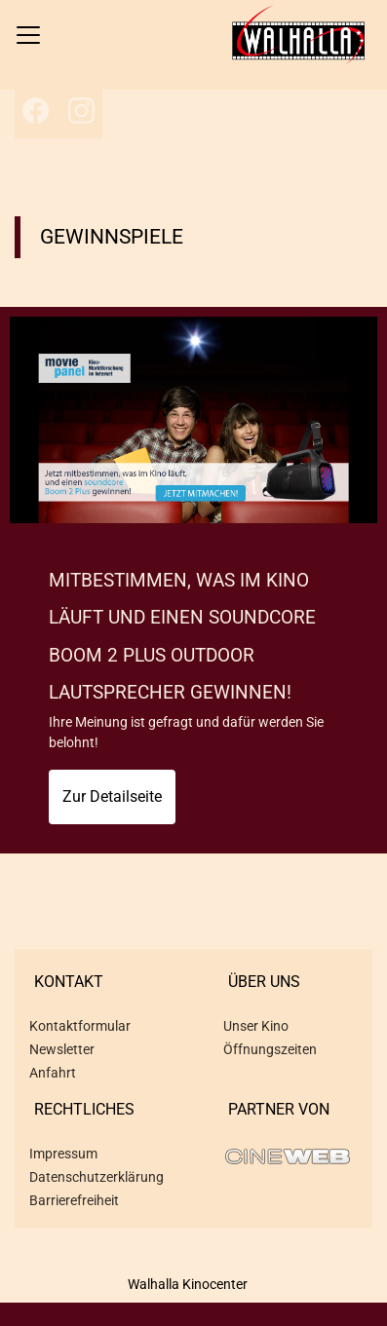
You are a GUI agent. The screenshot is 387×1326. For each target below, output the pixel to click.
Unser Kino (256, 1026)
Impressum (63, 1153)
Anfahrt (52, 1072)
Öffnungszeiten (270, 1049)
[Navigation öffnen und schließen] (28, 35)
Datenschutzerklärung (96, 1177)
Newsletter (62, 1049)
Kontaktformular (80, 1026)
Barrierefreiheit (74, 1200)
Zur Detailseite (112, 796)
